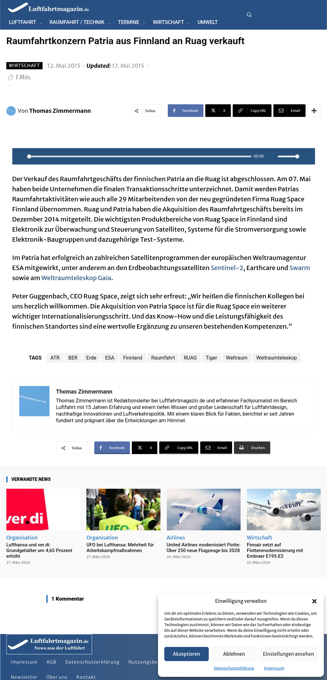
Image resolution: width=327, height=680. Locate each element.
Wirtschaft (24, 65)
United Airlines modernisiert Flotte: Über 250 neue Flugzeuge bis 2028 (204, 547)
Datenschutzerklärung (234, 668)
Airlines (176, 537)
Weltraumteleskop (276, 358)
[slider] (139, 156)
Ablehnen (234, 654)
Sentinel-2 (227, 268)
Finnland (133, 358)
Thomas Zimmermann (60, 110)
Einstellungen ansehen (288, 654)
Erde (91, 358)
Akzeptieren (186, 654)
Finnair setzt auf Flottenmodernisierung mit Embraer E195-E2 (275, 550)
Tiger (211, 358)
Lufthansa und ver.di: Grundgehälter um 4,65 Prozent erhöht (39, 550)
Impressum (274, 668)
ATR (55, 358)
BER (73, 358)
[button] (314, 601)
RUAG (190, 358)
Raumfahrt (163, 358)
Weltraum (237, 358)
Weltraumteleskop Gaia (76, 278)
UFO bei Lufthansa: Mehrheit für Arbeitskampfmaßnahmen (120, 547)
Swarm (299, 268)
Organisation (22, 537)
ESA (109, 358)
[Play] (20, 156)
